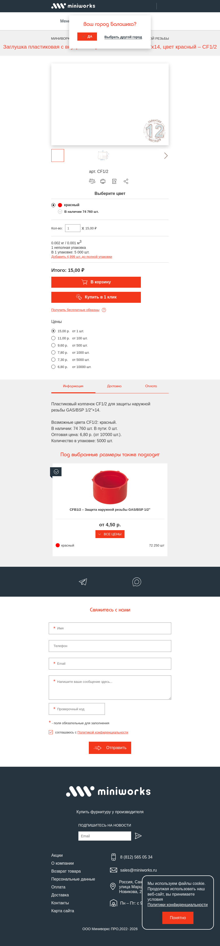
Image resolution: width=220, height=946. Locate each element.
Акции (57, 855)
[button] (162, 155)
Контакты (60, 903)
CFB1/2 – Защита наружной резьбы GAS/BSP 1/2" (110, 509)
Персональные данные (73, 879)
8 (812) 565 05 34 (136, 857)
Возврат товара (66, 871)
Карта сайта (62, 911)
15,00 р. (64, 331)
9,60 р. (63, 345)
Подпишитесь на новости (104, 825)
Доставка (60, 895)
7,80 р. (63, 352)
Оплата (58, 887)
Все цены (110, 534)
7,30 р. (63, 360)
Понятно (178, 918)
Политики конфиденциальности (178, 905)
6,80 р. (63, 367)
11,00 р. (64, 338)
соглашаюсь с (91, 732)
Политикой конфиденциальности (103, 732)
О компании (62, 863)
